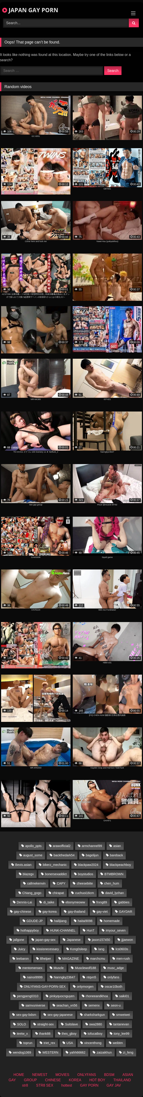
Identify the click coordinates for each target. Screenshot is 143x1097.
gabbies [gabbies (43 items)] (123, 902)
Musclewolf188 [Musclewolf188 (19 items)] (85, 968)
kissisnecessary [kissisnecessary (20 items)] (48, 949)
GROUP (30, 1080)
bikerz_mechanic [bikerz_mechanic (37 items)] (55, 865)
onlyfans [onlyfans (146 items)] (113, 977)
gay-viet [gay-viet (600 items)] (102, 911)
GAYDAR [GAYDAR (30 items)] (125, 911)
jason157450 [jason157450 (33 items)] (101, 939)
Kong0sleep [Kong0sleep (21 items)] (78, 949)
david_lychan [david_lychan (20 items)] (114, 893)
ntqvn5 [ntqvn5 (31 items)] (91, 977)
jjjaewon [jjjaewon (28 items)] (127, 939)
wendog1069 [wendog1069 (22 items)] (22, 1052)
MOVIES (62, 1075)
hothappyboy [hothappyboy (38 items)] (30, 930)
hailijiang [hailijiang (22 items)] (60, 921)
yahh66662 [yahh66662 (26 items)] (77, 1052)
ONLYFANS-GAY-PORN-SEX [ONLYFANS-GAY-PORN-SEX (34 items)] (44, 986)
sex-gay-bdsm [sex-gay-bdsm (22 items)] (26, 1014)
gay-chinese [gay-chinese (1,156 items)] (22, 911)
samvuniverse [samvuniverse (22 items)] (35, 1005)
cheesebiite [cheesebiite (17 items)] (85, 883)
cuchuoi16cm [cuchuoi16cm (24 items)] (84, 893)
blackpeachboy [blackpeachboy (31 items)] (120, 865)
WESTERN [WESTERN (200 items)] (50, 1052)
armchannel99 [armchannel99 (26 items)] (92, 846)
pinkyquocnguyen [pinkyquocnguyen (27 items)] (62, 996)
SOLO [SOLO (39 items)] (21, 1024)
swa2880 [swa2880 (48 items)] (95, 1024)
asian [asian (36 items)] (117, 846)
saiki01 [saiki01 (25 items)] (124, 996)
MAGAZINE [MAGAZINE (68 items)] (70, 958)
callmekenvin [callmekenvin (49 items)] (36, 883)
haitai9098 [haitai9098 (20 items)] (85, 921)
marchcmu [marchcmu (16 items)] (97, 958)
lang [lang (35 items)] (101, 949)
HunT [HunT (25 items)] (90, 930)
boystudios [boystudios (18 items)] (85, 874)
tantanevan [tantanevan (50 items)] (121, 1024)
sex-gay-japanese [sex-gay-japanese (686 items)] (60, 1014)
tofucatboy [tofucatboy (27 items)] (95, 1033)
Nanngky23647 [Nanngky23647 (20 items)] (64, 977)
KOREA (75, 1080)
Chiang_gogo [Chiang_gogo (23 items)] (31, 893)
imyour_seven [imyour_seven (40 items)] (116, 930)
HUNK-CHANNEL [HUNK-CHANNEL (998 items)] (62, 930)
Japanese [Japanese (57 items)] (73, 939)
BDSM (109, 1075)
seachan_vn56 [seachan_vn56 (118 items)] (67, 1005)
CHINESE (53, 1080)
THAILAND (122, 1080)
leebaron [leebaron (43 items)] (22, 958)
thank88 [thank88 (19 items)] (44, 1033)
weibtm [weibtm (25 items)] (118, 1043)
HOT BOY (97, 1080)
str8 (25, 1085)
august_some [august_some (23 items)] (32, 855)
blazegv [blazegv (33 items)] (28, 874)
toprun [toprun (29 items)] (27, 1043)
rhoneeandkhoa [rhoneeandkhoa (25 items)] (97, 996)
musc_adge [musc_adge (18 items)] (115, 968)
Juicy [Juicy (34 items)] (21, 949)
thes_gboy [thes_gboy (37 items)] (69, 1033)
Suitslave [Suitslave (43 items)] (71, 1024)
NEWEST (39, 1075)
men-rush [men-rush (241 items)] (123, 958)
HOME (19, 1075)
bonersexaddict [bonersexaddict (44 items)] (56, 874)
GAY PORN (89, 1085)
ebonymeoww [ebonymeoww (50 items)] (75, 902)
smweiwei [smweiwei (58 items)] (123, 1014)
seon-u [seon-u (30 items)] (116, 1005)
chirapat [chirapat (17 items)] (58, 893)
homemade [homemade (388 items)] (112, 921)
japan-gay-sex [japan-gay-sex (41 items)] (45, 939)
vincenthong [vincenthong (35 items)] (93, 1043)
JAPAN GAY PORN (30, 10)
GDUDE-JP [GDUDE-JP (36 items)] (34, 921)
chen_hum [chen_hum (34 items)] (111, 883)
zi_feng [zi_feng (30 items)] (128, 1052)
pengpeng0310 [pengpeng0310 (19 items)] (27, 996)
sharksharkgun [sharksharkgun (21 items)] (94, 1014)
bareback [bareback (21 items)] (116, 855)
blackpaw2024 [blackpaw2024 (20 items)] (88, 865)
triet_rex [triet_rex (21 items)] (49, 1043)
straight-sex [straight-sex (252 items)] (45, 1024)
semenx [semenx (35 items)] (94, 1005)
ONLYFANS (86, 1075)
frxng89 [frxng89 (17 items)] (101, 902)
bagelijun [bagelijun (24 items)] (92, 855)
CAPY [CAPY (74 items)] (61, 883)
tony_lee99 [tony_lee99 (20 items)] (121, 1033)
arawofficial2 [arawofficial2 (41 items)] (62, 846)
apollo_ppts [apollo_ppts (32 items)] (33, 846)
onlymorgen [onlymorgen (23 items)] (85, 986)
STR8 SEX (44, 1085)
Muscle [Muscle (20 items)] (59, 968)
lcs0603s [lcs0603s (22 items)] (122, 949)
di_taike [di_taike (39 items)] (48, 902)
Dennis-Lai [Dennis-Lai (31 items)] (24, 902)
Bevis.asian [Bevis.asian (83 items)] (23, 865)
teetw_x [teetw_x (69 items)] (22, 1033)
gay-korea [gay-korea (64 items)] (49, 911)
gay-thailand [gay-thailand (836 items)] (76, 911)
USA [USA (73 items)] (70, 1043)
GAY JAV (113, 1085)
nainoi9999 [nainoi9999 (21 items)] (34, 977)
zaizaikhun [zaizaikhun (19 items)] (104, 1052)
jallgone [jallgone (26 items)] (18, 939)
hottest (66, 1085)
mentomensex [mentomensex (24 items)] (32, 968)
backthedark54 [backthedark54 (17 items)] (64, 855)
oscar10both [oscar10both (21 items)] (113, 986)
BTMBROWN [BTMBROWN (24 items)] (113, 874)
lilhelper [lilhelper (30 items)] (45, 958)
